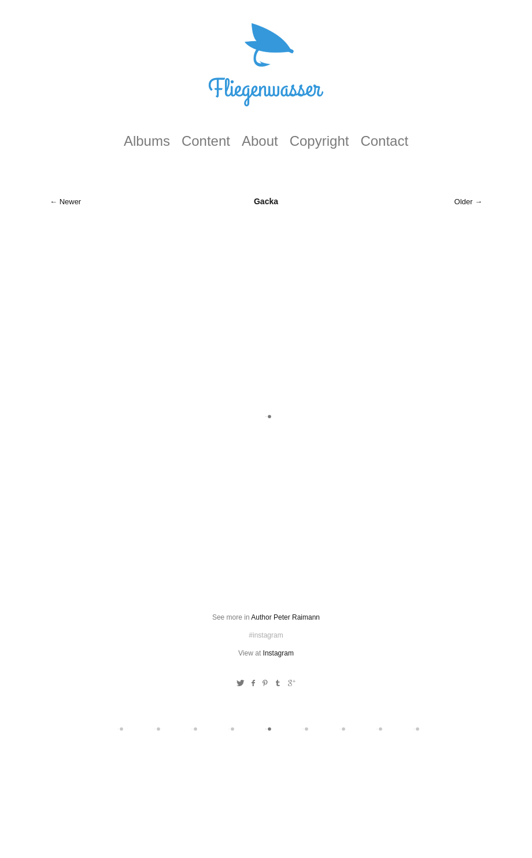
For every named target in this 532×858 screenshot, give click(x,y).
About (260, 141)
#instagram (266, 635)
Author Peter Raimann (285, 617)
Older (464, 201)
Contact (384, 141)
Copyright (319, 141)
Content (206, 141)
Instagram (278, 653)
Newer (71, 201)
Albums (147, 141)
